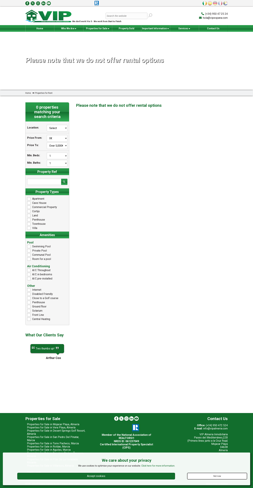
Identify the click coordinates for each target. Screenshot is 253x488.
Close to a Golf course (42, 298)
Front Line (35, 315)
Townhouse (36, 224)
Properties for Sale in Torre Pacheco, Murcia (53, 443)
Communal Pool (39, 255)
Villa (32, 228)
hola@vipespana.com (215, 17)
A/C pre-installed (39, 278)
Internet (34, 290)
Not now (217, 476)
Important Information (155, 28)
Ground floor (36, 306)
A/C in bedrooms (39, 274)
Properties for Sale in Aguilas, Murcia (49, 449)
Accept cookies (96, 476)
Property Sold (126, 28)
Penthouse (36, 219)
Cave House (36, 203)
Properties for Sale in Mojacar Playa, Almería (53, 424)
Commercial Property (42, 207)
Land (32, 215)
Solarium (34, 310)
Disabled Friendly (40, 294)
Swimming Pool (39, 246)
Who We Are (68, 28)
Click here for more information (158, 465)
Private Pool (37, 250)
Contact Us (213, 28)
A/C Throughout (38, 270)
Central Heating (38, 319)
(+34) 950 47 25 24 (216, 13)
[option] (47, 348)
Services (184, 28)
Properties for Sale (97, 28)
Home (39, 28)
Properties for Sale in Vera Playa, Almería (51, 427)
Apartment (35, 198)
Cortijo (33, 211)
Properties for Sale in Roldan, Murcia (48, 446)
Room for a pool (39, 259)
